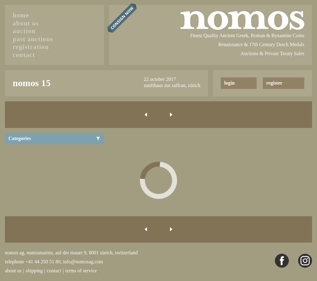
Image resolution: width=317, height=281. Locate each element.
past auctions (33, 38)
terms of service (81, 270)
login (229, 83)
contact (24, 54)
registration (31, 46)
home (21, 15)
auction (24, 30)
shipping (34, 270)
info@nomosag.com (83, 261)
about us (26, 23)
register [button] (274, 83)
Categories (54, 138)
